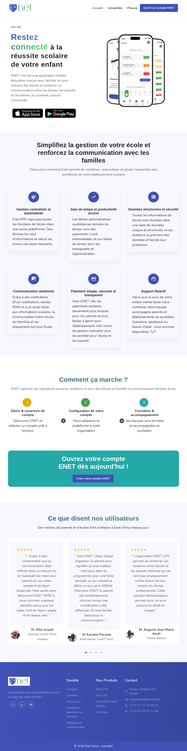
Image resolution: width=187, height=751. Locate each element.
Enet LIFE (16, 27)
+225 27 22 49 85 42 (144, 705)
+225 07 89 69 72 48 (144, 711)
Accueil (98, 8)
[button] (86, 651)
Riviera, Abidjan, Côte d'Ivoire (142, 691)
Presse (132, 8)
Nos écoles (73, 702)
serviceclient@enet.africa (145, 699)
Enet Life (101, 695)
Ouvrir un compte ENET (159, 8)
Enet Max (102, 712)
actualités (115, 8)
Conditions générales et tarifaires (74, 712)
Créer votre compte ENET (93, 481)
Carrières (72, 695)
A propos (72, 689)
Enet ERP (102, 689)
